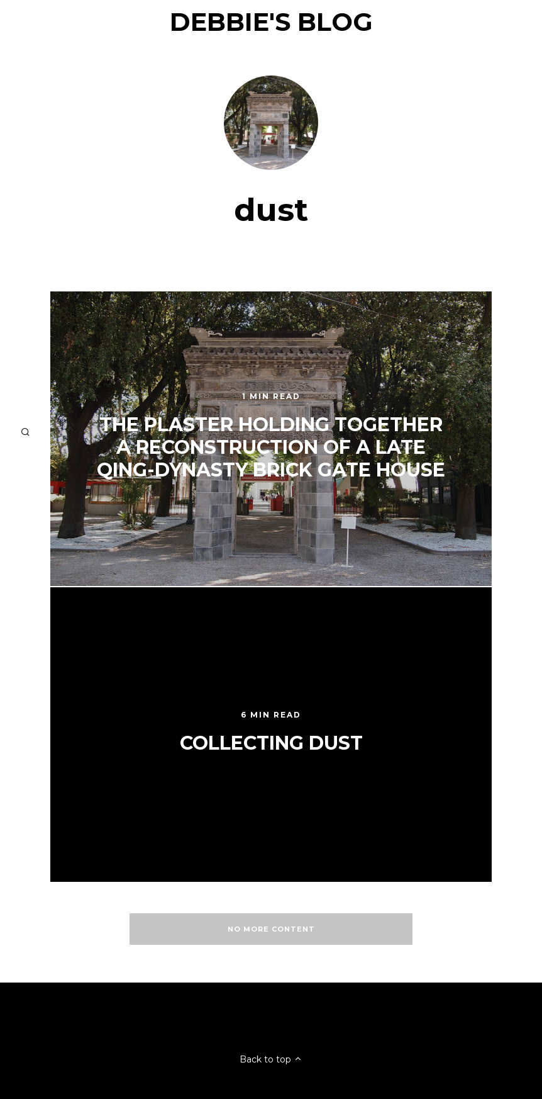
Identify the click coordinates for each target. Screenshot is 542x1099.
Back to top (271, 1059)
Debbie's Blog (271, 21)
